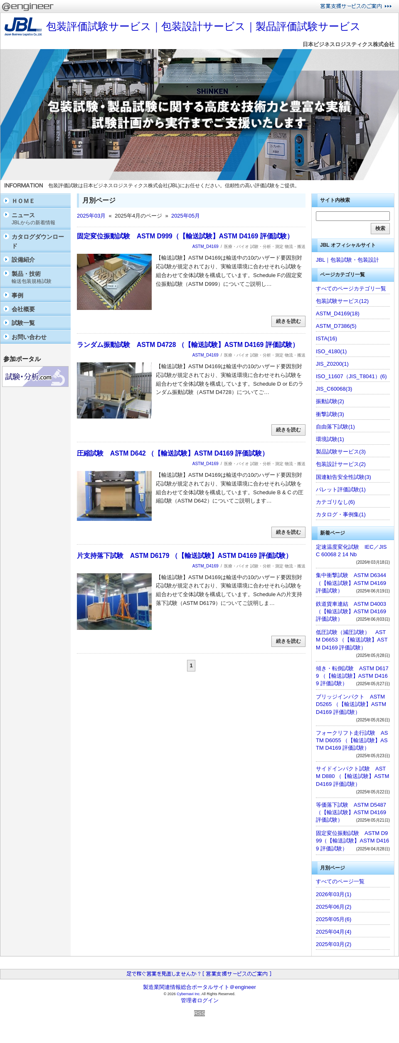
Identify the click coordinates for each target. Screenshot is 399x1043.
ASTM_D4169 (205, 246)
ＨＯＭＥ (23, 201)
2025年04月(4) (333, 932)
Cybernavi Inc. (189, 994)
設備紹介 (23, 259)
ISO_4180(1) (331, 351)
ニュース (39, 219)
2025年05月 (185, 216)
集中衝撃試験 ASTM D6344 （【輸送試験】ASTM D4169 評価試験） (351, 582)
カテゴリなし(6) (335, 502)
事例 (17, 295)
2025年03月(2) (333, 944)
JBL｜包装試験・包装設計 (347, 260)
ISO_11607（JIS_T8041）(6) (351, 376)
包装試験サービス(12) (342, 301)
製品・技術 (39, 277)
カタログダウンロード (38, 241)
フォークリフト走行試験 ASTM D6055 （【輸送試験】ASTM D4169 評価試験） (352, 740)
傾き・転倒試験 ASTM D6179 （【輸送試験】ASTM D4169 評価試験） (352, 675)
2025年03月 (91, 216)
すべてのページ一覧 (340, 881)
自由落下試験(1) (335, 427)
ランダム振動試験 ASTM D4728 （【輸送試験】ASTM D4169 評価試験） (188, 344)
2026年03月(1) (333, 894)
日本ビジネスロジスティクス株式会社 (348, 44)
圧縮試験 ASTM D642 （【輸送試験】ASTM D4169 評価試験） (172, 453)
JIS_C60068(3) (334, 389)
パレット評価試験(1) (341, 489)
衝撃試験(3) (330, 414)
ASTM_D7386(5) (336, 326)
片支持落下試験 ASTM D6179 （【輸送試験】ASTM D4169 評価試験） (184, 555)
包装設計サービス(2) (341, 464)
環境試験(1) (330, 439)
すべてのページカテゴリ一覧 (351, 288)
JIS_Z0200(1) (332, 364)
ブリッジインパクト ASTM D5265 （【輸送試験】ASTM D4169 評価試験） (351, 704)
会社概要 (23, 309)
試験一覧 (23, 323)
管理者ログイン (200, 1000)
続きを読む (288, 321)
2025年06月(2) (333, 907)
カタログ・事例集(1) (341, 514)
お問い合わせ (29, 337)
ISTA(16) (326, 338)
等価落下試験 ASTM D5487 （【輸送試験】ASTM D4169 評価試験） (351, 812)
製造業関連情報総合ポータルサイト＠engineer (199, 987)
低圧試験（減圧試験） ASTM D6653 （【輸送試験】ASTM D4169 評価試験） (352, 639)
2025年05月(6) (333, 919)
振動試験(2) (330, 401)
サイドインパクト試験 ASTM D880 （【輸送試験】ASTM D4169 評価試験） (352, 776)
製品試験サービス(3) (341, 451)
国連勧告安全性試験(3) (343, 477)
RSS (199, 1013)
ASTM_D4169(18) (338, 313)
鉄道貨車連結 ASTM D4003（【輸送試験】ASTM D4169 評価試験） (351, 611)
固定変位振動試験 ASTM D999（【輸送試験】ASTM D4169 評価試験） (185, 236)
